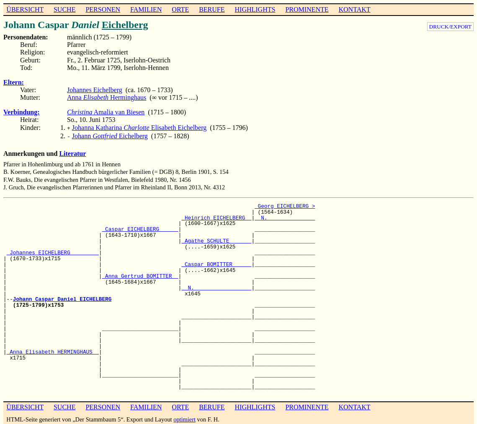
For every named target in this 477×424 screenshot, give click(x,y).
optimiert (184, 417)
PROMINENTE (306, 9)
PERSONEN (102, 9)
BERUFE (211, 9)
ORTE (180, 9)
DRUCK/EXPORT (450, 26)
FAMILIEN (146, 9)
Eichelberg (125, 24)
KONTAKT (354, 9)
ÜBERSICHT (25, 9)
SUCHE (64, 9)
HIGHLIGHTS (255, 9)
